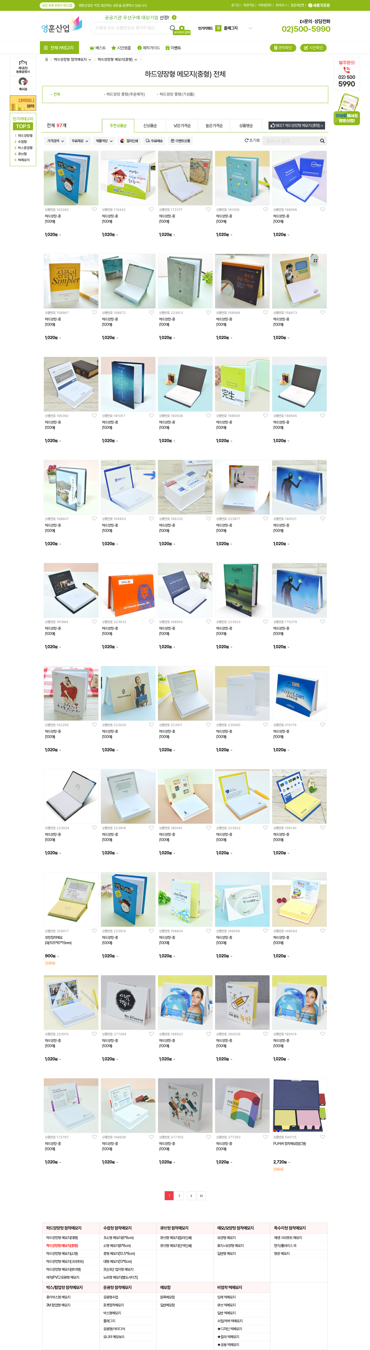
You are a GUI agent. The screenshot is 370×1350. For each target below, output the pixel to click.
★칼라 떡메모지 (228, 1337)
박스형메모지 (112, 1313)
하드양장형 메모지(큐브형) (63, 1269)
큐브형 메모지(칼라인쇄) (176, 1238)
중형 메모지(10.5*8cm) (119, 1253)
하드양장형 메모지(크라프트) (65, 1261)
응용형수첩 (110, 1297)
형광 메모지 (281, 1253)
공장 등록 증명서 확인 (57, 5)
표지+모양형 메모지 (230, 1246)
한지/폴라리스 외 (285, 1246)
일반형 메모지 (226, 1253)
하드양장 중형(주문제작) (126, 94)
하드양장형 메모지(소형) (62, 1253)
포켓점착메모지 (113, 1305)
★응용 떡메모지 (228, 1345)
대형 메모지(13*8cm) (117, 1261)
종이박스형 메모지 (58, 1297)
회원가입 (248, 5)
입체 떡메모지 (226, 1297)
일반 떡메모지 (226, 1313)
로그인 (235, 5)
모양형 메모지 (226, 1238)
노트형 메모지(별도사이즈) (120, 1277)
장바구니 (281, 5)
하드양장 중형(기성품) (177, 94)
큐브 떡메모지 (226, 1305)
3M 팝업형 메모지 (58, 1305)
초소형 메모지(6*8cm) (118, 1238)
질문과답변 (297, 5)
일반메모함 (167, 1305)
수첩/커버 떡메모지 (229, 1321)
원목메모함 (167, 1297)
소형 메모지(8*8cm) (117, 1246)
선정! (141, 17)
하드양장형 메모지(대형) (62, 1238)
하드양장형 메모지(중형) (62, 1246)
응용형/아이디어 (114, 1329)
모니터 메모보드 (113, 1337)
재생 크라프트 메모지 (288, 1238)
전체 (56, 94)
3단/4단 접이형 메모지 (118, 1269)
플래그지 (109, 1321)
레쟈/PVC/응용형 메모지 (62, 1277)
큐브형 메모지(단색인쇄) (176, 1246)
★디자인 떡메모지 (229, 1329)
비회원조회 (264, 5)
